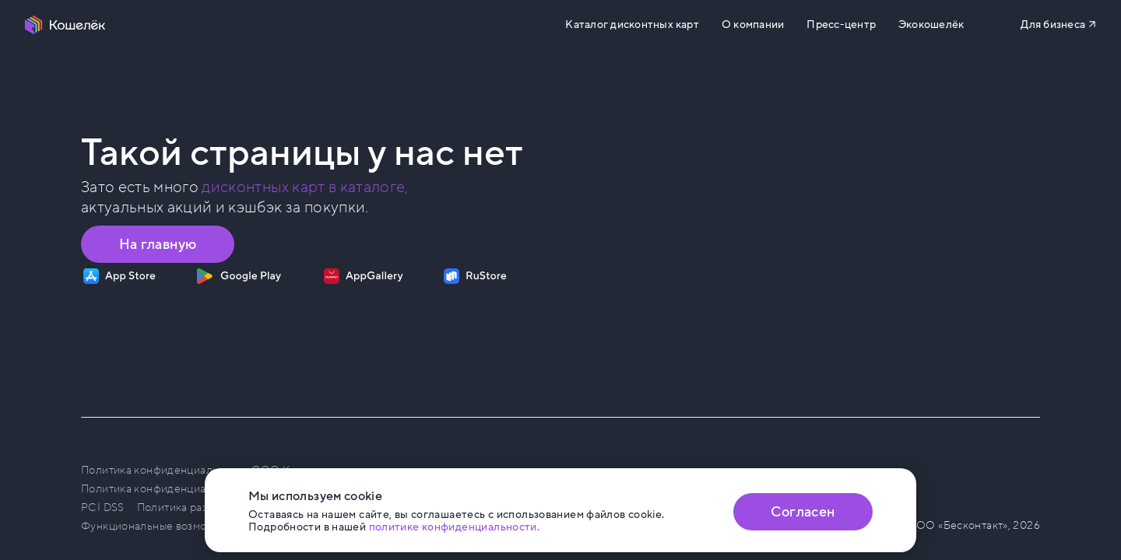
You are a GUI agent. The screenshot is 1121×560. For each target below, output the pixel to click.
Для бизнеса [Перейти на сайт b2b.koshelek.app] (1053, 24)
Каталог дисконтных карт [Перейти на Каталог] (631, 25)
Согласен (803, 511)
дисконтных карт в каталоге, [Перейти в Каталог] (305, 187)
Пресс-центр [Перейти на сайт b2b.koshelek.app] (841, 25)
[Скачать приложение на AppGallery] (363, 276)
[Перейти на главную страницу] (65, 25)
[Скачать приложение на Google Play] (238, 276)
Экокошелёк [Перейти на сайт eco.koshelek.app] (931, 25)
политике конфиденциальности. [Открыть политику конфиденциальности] (454, 527)
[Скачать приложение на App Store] (119, 276)
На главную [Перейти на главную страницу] (158, 244)
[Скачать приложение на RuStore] (475, 276)
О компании (753, 25)
